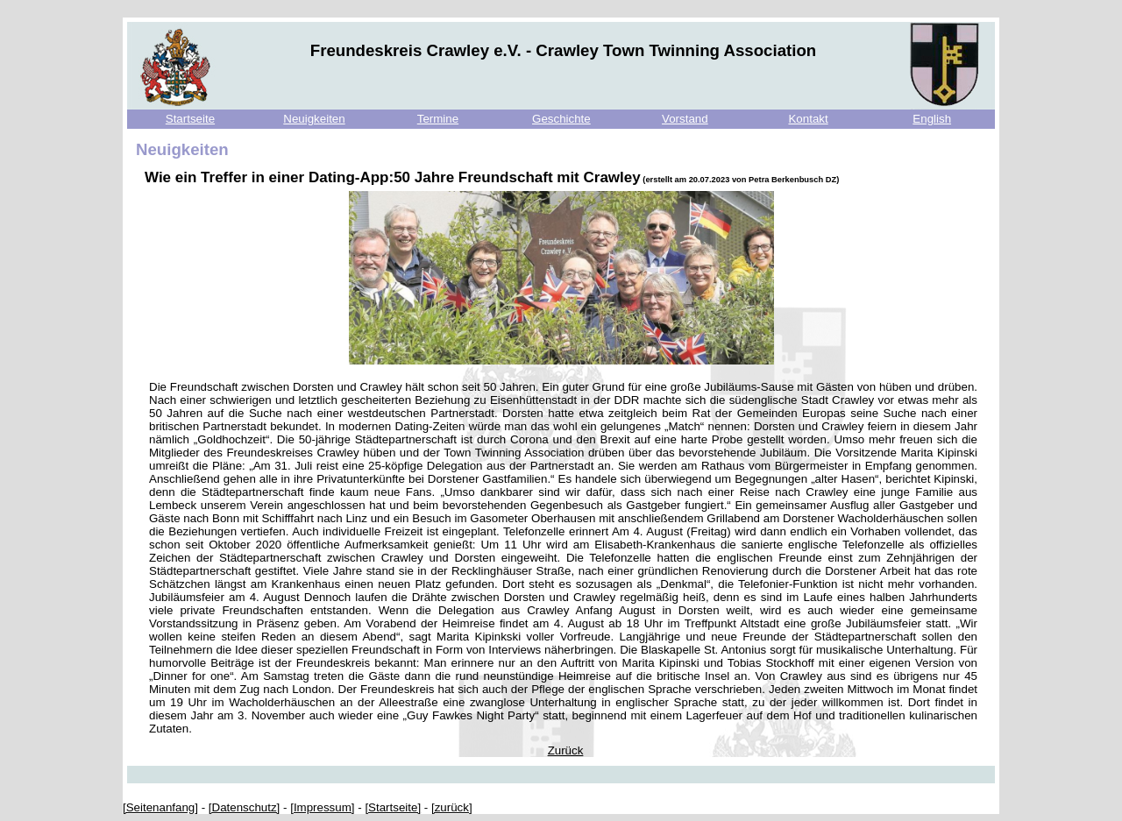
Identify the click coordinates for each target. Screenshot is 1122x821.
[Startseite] (393, 807)
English (932, 118)
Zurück (566, 750)
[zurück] (451, 807)
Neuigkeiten (313, 118)
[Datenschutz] (244, 807)
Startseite (190, 118)
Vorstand (685, 118)
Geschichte (561, 118)
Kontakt (807, 118)
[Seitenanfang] (160, 807)
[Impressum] (322, 807)
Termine (437, 118)
